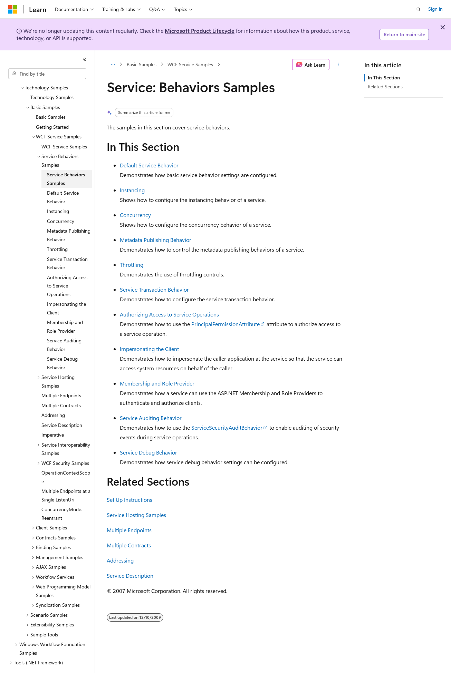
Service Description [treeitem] (61, 406)
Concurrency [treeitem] (60, 202)
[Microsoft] (12, 9)
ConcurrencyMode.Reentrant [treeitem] (61, 494)
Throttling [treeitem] (57, 230)
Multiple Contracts (129, 545)
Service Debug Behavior (148, 452)
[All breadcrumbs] (113, 64)
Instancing (132, 190)
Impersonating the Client (149, 348)
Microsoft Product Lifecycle (199, 30)
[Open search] (418, 9)
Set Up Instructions (129, 499)
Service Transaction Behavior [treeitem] (67, 244)
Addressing (120, 560)
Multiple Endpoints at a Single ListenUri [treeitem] (65, 476)
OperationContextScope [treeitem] (65, 458)
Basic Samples (141, 64)
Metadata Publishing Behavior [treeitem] (68, 216)
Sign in (435, 9)
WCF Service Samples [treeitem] (64, 127)
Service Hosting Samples (136, 514)
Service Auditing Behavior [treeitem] (64, 325)
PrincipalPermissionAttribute (225, 324)
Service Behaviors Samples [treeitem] (66, 159)
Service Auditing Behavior (151, 417)
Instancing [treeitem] (58, 192)
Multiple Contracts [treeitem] (61, 386)
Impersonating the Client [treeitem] (66, 289)
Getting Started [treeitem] (52, 108)
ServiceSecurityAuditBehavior (226, 427)
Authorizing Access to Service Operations (169, 314)
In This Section (384, 77)
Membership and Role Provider (157, 383)
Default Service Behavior (149, 165)
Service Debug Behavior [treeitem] (62, 344)
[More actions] (338, 64)
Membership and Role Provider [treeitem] (65, 307)
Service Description (130, 575)
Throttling (131, 264)
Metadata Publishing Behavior (155, 239)
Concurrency (135, 214)
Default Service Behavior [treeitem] (63, 178)
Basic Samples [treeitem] (51, 98)
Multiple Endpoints (129, 530)
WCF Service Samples (190, 64)
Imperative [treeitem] (52, 415)
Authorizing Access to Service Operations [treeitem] (67, 267)
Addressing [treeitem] (53, 396)
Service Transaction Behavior (154, 289)
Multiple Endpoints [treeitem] (61, 376)
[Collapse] (84, 59)
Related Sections (385, 86)
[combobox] (47, 73)
